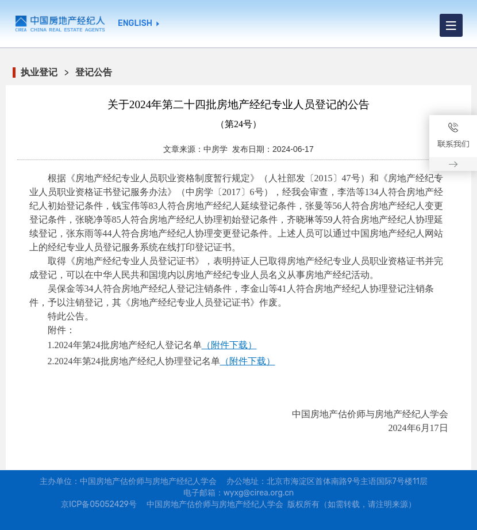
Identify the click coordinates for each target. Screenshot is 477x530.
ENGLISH (135, 24)
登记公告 (93, 72)
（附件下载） (229, 345)
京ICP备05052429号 (99, 504)
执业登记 (39, 72)
